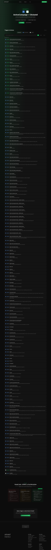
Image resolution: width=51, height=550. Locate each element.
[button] (21, 2)
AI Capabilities (30, 539)
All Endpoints (19, 32)
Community (29, 545)
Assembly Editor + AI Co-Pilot (32, 537)
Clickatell (31, 32)
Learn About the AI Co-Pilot (25, 515)
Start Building (21, 22)
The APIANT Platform (31, 535)
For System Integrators (42, 536)
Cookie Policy (41, 548)
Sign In (40, 545)
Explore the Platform (28, 22)
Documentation (30, 546)
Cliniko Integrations (41, 539)
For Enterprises (41, 537)
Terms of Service (41, 549)
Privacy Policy (41, 547)
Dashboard (40, 546)
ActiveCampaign (25, 32)
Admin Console (30, 538)
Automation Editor (30, 536)
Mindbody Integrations (42, 538)
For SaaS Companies (42, 535)
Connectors (29, 547)
